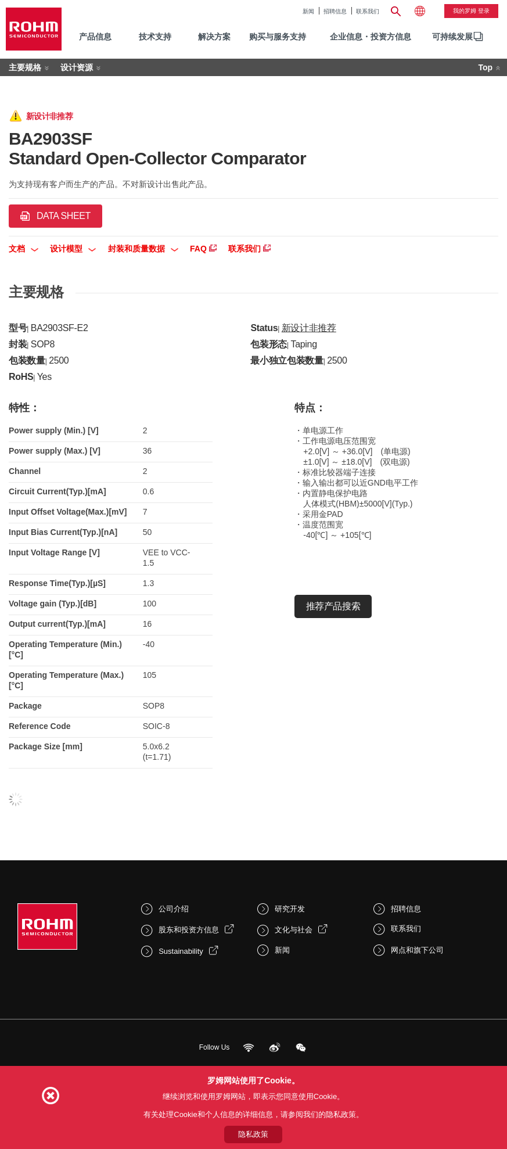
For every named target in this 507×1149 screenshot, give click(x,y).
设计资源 (76, 67)
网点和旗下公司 (417, 950)
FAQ (203, 248)
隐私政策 (253, 1134)
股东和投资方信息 (189, 929)
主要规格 (25, 67)
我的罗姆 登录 (471, 11)
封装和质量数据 (143, 248)
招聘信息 (335, 11)
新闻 (308, 11)
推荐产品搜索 (333, 606)
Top (485, 67)
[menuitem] (452, 37)
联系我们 (367, 11)
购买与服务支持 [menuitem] (277, 36)
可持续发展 (452, 36)
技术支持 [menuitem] (155, 36)
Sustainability (181, 951)
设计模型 (73, 248)
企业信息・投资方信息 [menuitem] (370, 36)
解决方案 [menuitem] (214, 36)
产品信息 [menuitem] (95, 36)
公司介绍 (174, 908)
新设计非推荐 (309, 328)
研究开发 (290, 908)
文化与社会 (293, 929)
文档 (23, 248)
